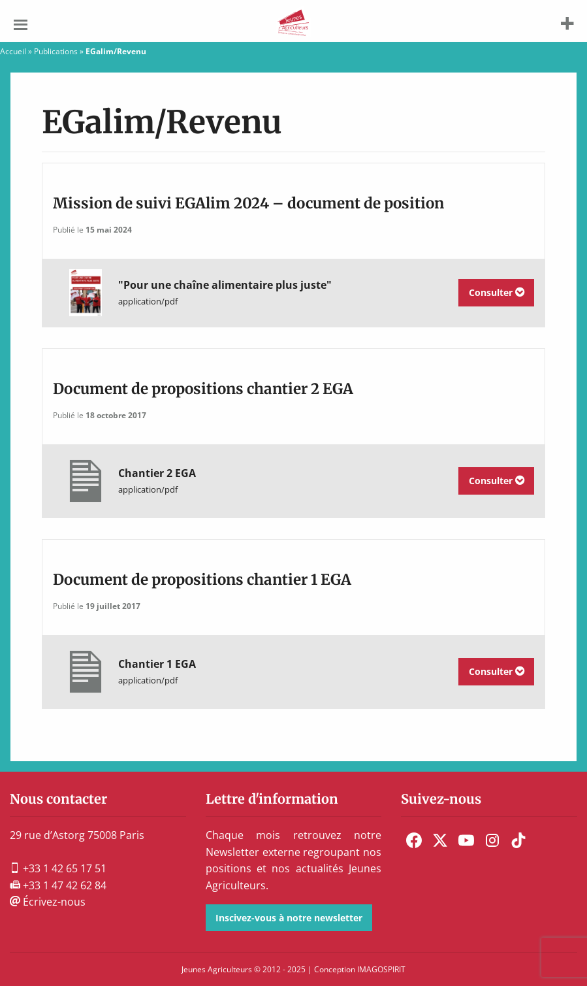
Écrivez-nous (48, 902)
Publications (56, 51)
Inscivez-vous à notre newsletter (288, 918)
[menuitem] (414, 840)
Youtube (466, 840)
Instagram (492, 840)
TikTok (518, 840)
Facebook (414, 840)
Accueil (13, 51)
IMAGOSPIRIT (381, 969)
